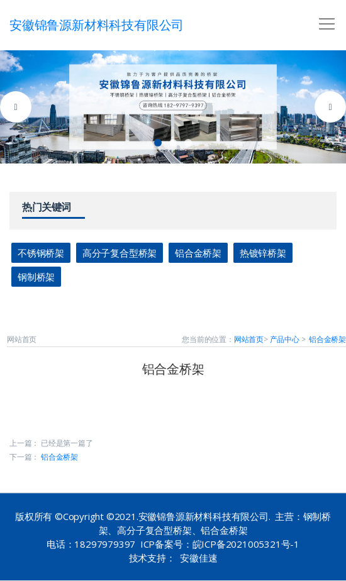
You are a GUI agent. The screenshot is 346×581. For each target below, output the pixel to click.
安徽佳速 (198, 557)
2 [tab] (173, 143)
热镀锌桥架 (263, 252)
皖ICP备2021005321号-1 (246, 544)
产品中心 (284, 339)
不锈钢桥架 (41, 252)
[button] (325, 19)
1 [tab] (158, 143)
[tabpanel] (173, 106)
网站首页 (249, 339)
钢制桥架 (36, 276)
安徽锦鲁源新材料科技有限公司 (96, 24)
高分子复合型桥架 (119, 252)
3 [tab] (188, 143)
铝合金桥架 (198, 252)
